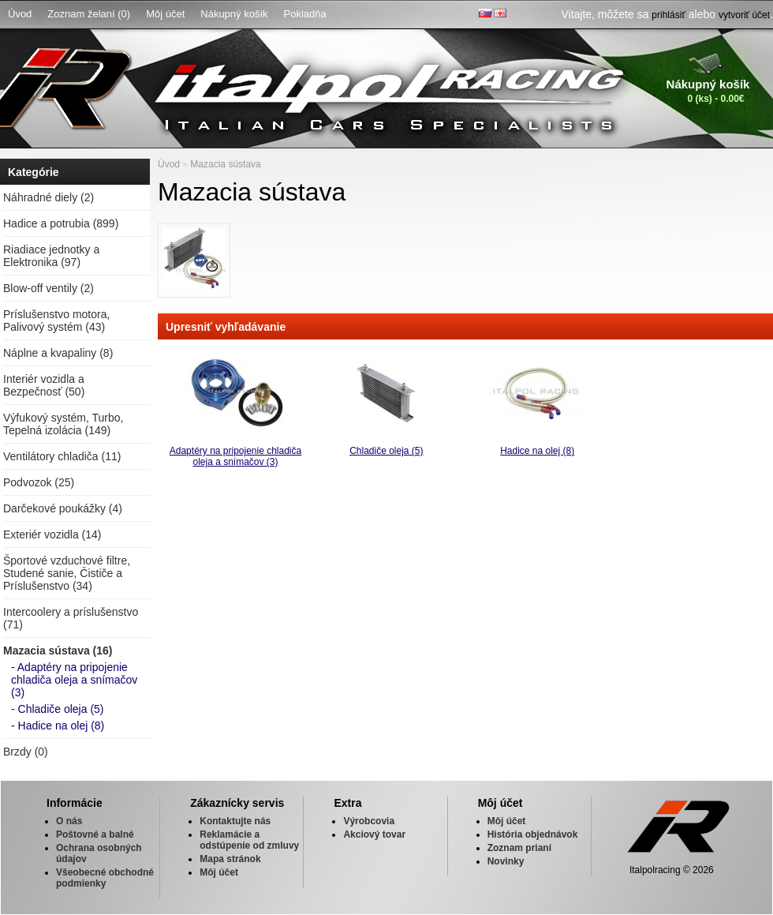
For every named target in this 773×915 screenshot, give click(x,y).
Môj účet (165, 14)
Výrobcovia (368, 821)
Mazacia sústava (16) (58, 650)
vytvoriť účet (744, 15)
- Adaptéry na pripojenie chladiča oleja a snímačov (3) (74, 680)
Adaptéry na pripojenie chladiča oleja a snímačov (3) (235, 456)
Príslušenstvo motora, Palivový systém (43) (56, 320)
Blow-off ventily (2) (48, 288)
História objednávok (532, 834)
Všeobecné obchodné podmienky (105, 878)
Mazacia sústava (225, 164)
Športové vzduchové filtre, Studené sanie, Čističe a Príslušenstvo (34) (66, 573)
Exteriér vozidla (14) (52, 534)
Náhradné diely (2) (48, 197)
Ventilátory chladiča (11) (62, 456)
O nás (69, 821)
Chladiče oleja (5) (386, 450)
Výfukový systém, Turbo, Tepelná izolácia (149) (63, 424)
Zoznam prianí (519, 847)
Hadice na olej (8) (537, 450)
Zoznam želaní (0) (88, 14)
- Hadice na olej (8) (57, 725)
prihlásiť (668, 15)
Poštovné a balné (95, 834)
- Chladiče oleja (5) (57, 709)
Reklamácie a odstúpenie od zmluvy (249, 840)
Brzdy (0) (25, 751)
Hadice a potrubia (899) (60, 223)
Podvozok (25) (38, 482)
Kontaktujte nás (235, 821)
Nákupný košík (233, 14)
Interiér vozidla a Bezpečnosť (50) (43, 385)
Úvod (20, 14)
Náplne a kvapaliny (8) (58, 353)
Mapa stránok (230, 858)
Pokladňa (305, 14)
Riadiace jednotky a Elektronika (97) (51, 255)
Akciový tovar (374, 834)
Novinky (506, 861)
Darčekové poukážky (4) (62, 508)
